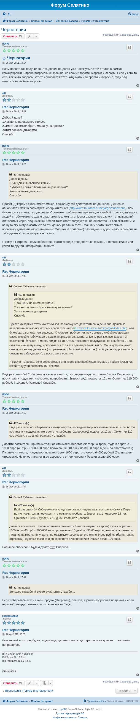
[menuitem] (6, 14)
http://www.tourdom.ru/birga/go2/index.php (97, 208)
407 (4, 93)
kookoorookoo (10, 616)
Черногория (13, 29)
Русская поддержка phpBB (70, 713)
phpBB (62, 709)
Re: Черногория (15, 107)
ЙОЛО (5, 43)
